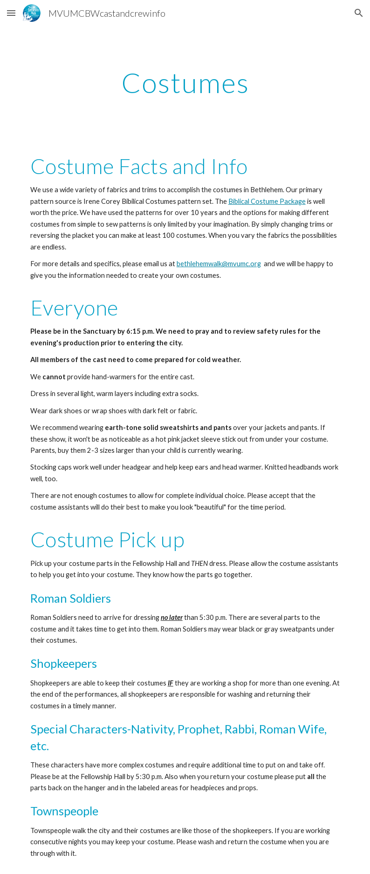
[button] (11, 13)
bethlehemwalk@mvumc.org (219, 264)
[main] (185, 82)
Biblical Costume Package (267, 201)
